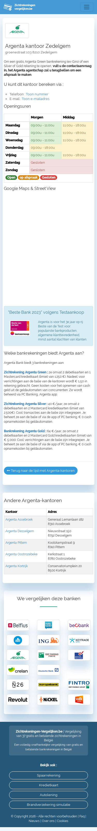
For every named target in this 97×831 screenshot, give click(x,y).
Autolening (48, 795)
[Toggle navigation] (86, 7)
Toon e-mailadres (35, 99)
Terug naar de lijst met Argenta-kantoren (41, 471)
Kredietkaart (48, 785)
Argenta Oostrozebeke (21, 554)
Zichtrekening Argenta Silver (25, 404)
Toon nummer (37, 94)
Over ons (48, 821)
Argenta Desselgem (19, 531)
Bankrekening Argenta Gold (24, 431)
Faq (82, 816)
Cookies (62, 821)
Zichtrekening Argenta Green (25, 372)
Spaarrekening (48, 775)
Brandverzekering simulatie (48, 805)
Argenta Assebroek (19, 519)
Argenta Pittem (16, 542)
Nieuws (34, 821)
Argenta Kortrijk (16, 566)
